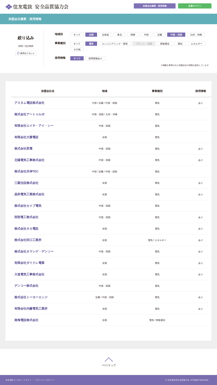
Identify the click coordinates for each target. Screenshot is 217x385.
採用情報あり (96, 58)
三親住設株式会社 (26, 183)
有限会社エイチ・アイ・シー (33, 125)
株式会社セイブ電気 (27, 205)
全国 (91, 34)
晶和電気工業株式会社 (29, 194)
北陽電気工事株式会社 (29, 160)
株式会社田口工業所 (27, 240)
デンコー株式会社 (26, 285)
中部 (146, 34)
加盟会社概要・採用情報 (154, 6)
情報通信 (164, 43)
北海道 (105, 34)
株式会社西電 (23, 148)
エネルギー (196, 43)
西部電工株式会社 (26, 217)
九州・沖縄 (196, 34)
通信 (180, 43)
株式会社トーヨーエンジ (30, 297)
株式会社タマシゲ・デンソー (33, 251)
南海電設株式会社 (26, 320)
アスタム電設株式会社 (29, 102)
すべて (77, 34)
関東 (133, 34)
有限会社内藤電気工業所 (30, 308)
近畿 (159, 34)
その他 (77, 49)
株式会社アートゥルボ (29, 114)
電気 (91, 43)
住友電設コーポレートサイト (19, 380)
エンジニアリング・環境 (115, 43)
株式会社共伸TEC (26, 171)
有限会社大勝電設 (26, 137)
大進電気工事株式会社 (29, 274)
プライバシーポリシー (45, 380)
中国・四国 (176, 34)
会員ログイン (195, 6)
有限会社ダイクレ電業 (29, 263)
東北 (119, 34)
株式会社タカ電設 (26, 228)
